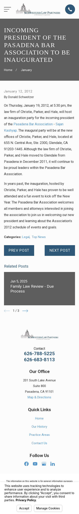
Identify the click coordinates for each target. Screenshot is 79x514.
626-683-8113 (39, 359)
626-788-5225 (39, 353)
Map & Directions (39, 397)
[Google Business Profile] (44, 464)
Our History (39, 427)
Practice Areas (39, 435)
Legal (25, 237)
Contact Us (39, 443)
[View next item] (25, 311)
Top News (39, 237)
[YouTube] (35, 464)
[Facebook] (26, 464)
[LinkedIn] (52, 464)
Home (39, 418)
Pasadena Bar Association (33, 124)
